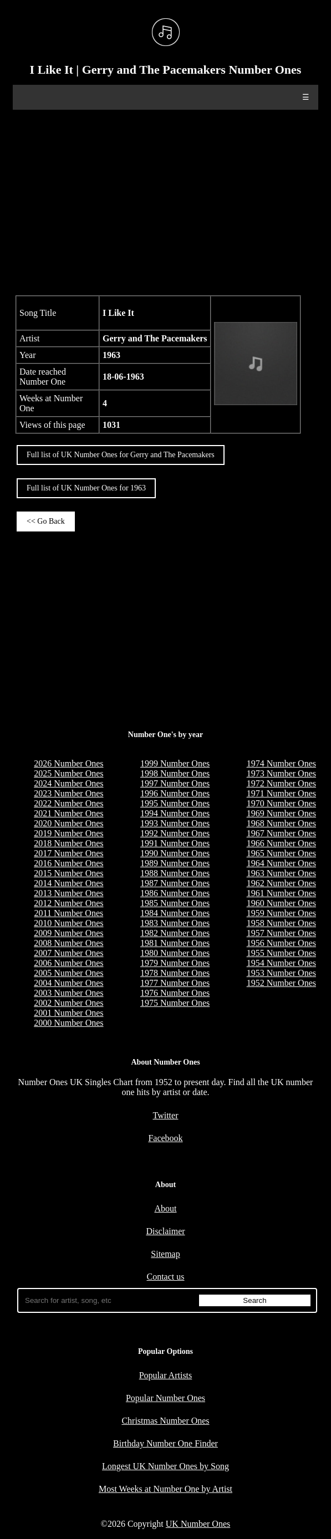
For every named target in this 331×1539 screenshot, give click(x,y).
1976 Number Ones (175, 993)
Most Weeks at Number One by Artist (165, 1489)
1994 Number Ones (175, 813)
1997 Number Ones (175, 783)
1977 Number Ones (175, 983)
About (166, 1208)
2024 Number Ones (68, 783)
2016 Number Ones (68, 863)
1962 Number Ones (281, 883)
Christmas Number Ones (165, 1420)
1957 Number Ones (281, 933)
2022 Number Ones (68, 803)
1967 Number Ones (281, 833)
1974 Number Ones (281, 763)
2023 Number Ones (68, 793)
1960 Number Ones (281, 903)
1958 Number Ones (281, 923)
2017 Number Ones (68, 853)
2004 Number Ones (68, 983)
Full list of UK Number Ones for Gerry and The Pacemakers (121, 455)
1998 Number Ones (175, 773)
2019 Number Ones (68, 833)
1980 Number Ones (175, 953)
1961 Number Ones (281, 893)
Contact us (166, 1276)
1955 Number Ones (281, 953)
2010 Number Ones (68, 923)
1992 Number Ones (175, 833)
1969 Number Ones (281, 813)
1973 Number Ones (281, 773)
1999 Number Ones (175, 763)
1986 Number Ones (175, 893)
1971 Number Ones (281, 793)
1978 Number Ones (175, 973)
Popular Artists (165, 1375)
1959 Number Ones (281, 913)
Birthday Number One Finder (165, 1443)
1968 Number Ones (281, 823)
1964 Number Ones (281, 863)
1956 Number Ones (281, 943)
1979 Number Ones (175, 963)
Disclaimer (165, 1231)
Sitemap (165, 1254)
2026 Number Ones (68, 763)
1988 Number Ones (175, 873)
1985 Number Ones (175, 903)
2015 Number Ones (68, 873)
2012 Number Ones (68, 903)
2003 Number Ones (68, 993)
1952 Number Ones (281, 983)
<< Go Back (46, 521)
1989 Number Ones (175, 863)
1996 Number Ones (175, 793)
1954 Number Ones (281, 963)
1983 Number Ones (175, 923)
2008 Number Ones (68, 943)
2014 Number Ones (68, 883)
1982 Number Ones (175, 933)
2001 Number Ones (68, 1013)
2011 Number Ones (69, 913)
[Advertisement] (165, 201)
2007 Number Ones (68, 953)
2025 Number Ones (68, 773)
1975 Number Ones (175, 1003)
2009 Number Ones (68, 933)
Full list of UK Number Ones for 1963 (86, 488)
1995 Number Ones (175, 803)
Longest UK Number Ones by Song (165, 1466)
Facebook (165, 1138)
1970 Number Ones (281, 803)
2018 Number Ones (68, 843)
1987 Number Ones (175, 883)
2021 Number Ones (68, 813)
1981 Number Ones (175, 943)
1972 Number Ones (281, 783)
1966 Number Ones (281, 843)
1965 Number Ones (281, 853)
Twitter (166, 1115)
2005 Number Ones (68, 973)
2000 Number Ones (68, 1022)
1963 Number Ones (281, 873)
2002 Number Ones (68, 1003)
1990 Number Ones (175, 853)
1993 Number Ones (175, 823)
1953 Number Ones (281, 973)
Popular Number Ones (165, 1398)
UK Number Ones (198, 1523)
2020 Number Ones (68, 823)
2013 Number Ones (68, 893)
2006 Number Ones (68, 963)
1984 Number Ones (175, 913)
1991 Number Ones (175, 843)
